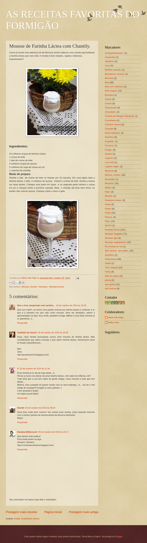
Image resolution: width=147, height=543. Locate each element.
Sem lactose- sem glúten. (117, 250)
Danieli (20, 408)
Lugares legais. (112, 166)
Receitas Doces (56, 286)
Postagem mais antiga (83, 512)
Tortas (108, 271)
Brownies (109, 95)
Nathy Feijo (113, 322)
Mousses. (43, 286)
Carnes (108, 103)
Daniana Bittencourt (27, 432)
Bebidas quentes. (113, 69)
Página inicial (53, 512)
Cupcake (109, 128)
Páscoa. (109, 217)
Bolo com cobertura (114, 86)
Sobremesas (111, 259)
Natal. (107, 192)
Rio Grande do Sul (113, 246)
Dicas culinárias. (112, 133)
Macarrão (109, 171)
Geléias (108, 154)
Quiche (108, 225)
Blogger (118, 536)
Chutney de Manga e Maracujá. (120, 116)
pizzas (108, 280)
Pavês (108, 204)
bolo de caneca (112, 276)
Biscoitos (109, 78)
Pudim (108, 213)
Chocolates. (110, 112)
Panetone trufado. (113, 200)
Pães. (107, 221)
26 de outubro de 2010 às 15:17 (53, 432)
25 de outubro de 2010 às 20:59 (53, 332)
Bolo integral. (111, 90)
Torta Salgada (111, 267)
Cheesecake (111, 107)
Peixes (108, 208)
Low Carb (109, 162)
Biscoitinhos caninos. (115, 74)
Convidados (110, 120)
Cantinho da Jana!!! (27, 332)
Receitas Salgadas (114, 234)
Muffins (108, 187)
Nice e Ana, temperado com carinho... (36, 305)
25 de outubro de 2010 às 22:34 (35, 368)
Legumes (109, 158)
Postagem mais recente (21, 512)
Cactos (108, 99)
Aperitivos (109, 61)
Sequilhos (109, 255)
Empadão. (110, 141)
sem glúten (110, 284)
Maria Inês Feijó (115, 317)
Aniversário (110, 57)
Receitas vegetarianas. (116, 242)
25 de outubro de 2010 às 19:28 (71, 305)
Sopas (108, 263)
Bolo (107, 82)
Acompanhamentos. (114, 53)
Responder (22, 323)
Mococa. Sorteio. (30, 286)
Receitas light (111, 238)
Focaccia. (109, 145)
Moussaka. (110, 179)
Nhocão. (109, 196)
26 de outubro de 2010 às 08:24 (40, 408)
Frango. (108, 150)
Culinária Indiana (113, 124)
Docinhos (109, 137)
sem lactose (110, 288)
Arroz (107, 65)
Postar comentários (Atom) (26, 518)
